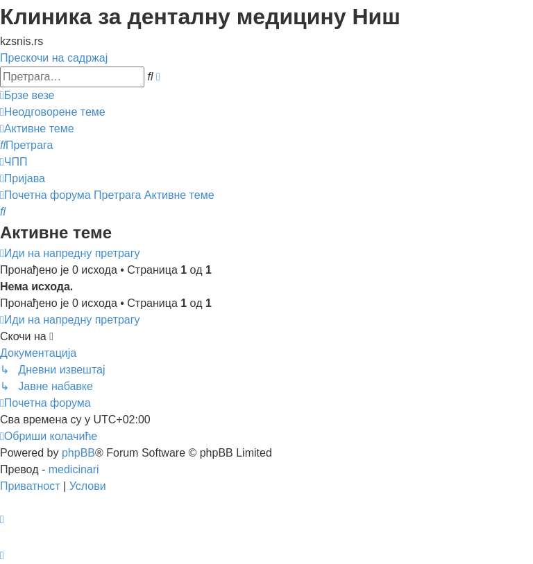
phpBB (78, 453)
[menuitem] (52, 112)
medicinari (74, 469)
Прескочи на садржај (54, 58)
